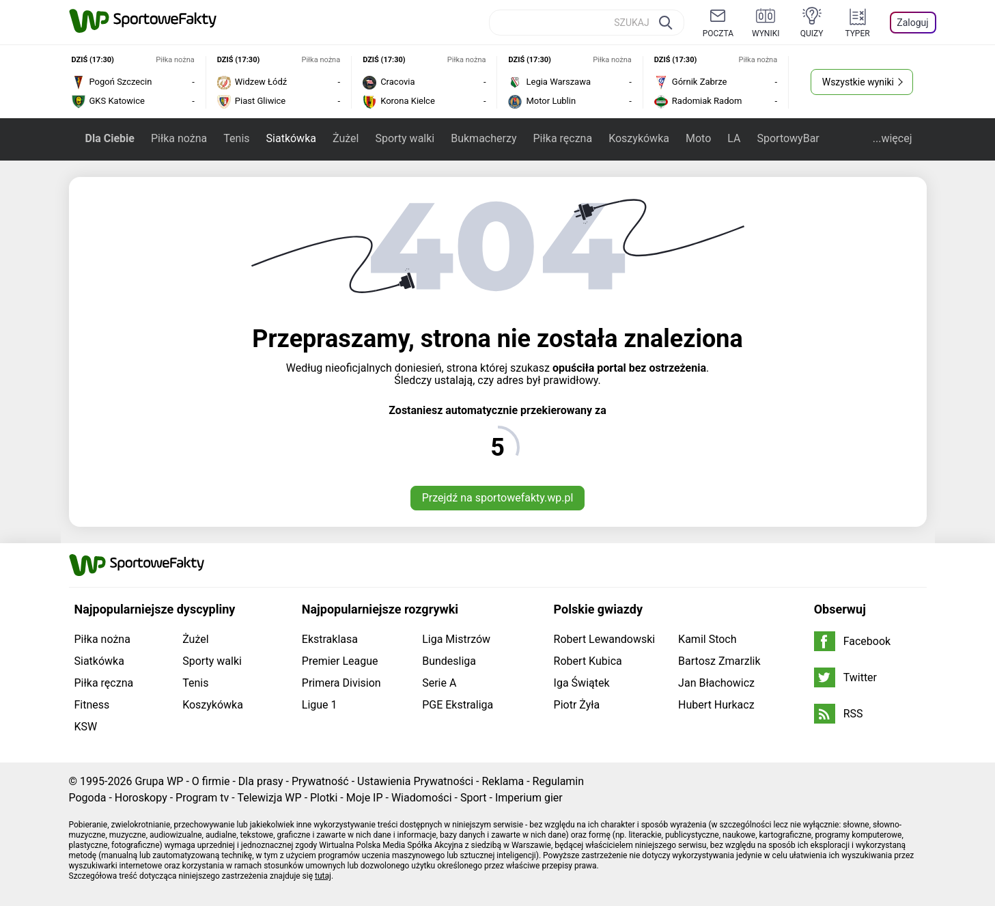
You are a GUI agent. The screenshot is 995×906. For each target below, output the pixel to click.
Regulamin (559, 781)
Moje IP (364, 797)
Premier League (340, 661)
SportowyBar (788, 138)
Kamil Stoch (707, 639)
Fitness (92, 704)
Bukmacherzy (483, 138)
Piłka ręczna (562, 138)
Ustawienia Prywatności (415, 781)
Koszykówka (638, 138)
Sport (473, 797)
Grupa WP (159, 781)
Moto (698, 138)
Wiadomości (421, 797)
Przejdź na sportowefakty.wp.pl (498, 497)
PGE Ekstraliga (457, 704)
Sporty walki (404, 138)
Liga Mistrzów (456, 639)
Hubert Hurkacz (716, 704)
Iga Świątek (582, 682)
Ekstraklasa (330, 639)
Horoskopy (141, 797)
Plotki (323, 797)
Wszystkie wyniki (858, 82)
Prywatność (320, 781)
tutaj (323, 876)
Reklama (502, 781)
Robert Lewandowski (605, 639)
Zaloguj (912, 22)
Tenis (236, 138)
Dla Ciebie (110, 138)
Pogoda (88, 797)
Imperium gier (529, 797)
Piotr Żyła (577, 704)
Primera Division (341, 682)
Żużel (346, 138)
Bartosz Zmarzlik (719, 661)
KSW (86, 726)
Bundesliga (449, 661)
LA (733, 138)
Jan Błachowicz (716, 682)
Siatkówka (291, 138)
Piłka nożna (179, 138)
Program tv (202, 797)
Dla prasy (260, 781)
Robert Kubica (588, 661)
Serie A (439, 682)
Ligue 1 (319, 704)
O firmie (211, 781)
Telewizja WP (269, 797)
